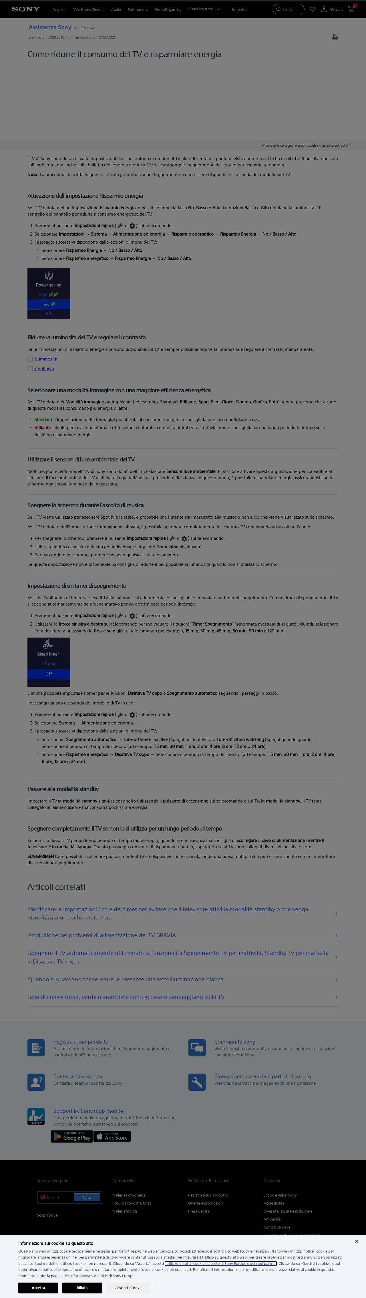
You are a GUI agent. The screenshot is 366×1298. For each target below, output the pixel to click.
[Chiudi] (357, 1241)
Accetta (38, 1287)
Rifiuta (82, 1287)
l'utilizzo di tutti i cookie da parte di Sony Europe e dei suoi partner (221, 1263)
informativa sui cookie (89, 1275)
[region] (183, 1266)
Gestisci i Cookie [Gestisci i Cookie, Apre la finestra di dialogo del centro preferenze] (128, 1287)
